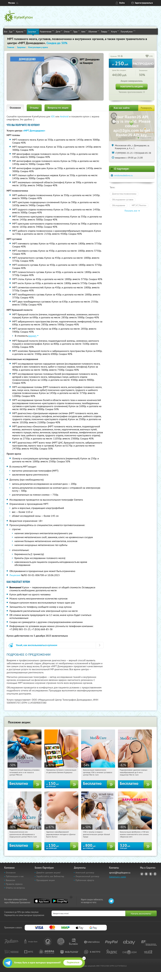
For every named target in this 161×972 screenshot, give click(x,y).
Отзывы (34, 107)
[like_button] (147, 56)
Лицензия (14, 575)
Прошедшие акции (45, 880)
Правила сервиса (14, 884)
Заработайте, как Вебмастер (50, 876)
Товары (105, 31)
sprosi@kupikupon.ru (119, 872)
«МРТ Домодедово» (34, 130)
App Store (42, 900)
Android (64, 116)
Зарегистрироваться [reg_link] (144, 3)
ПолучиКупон (128, 31)
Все (5, 31)
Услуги (115, 31)
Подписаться (73, 962)
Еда (11, 31)
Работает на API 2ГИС (128, 137)
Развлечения (47, 31)
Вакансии (10, 880)
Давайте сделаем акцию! (48, 872)
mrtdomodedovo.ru (123, 175)
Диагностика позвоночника (124, 193)
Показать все (131, 210)
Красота (21, 31)
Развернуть (146, 108)
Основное (15, 107)
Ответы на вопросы (15, 887)
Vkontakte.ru (146, 874)
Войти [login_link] (122, 3)
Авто (84, 31)
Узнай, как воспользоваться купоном (36, 645)
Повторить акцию (131, 86)
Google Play (60, 900)
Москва (11, 3)
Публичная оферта (84, 880)
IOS (53, 116)
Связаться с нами (117, 876)
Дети (59, 31)
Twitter (150, 874)
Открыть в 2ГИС (146, 138)
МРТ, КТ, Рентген (139, 205)
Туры (76, 31)
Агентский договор (84, 872)
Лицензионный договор (87, 876)
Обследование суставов (122, 199)
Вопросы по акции (58, 107)
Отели (68, 31)
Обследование (118, 205)
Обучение (93, 31)
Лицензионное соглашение (127, 138)
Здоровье (33, 31)
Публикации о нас (15, 876)
